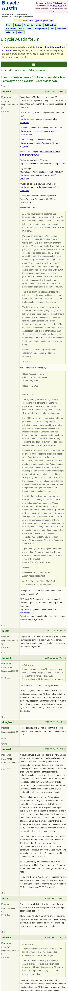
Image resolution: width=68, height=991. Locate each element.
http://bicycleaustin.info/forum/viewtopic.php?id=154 (43, 163)
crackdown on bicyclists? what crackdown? (30, 81)
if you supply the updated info (40, 20)
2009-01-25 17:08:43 (54, 898)
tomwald (7, 91)
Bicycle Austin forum (20, 39)
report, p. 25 (57, 5)
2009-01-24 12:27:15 (54, 749)
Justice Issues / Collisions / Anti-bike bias (39, 77)
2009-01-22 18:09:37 (54, 658)
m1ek (5, 631)
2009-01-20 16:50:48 (54, 91)
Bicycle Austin (10, 5)
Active (31, 70)
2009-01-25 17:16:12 (54, 937)
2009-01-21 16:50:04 (54, 631)
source (51, 11)
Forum (5, 77)
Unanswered (41, 70)
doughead (8, 722)
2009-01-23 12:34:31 (54, 722)
